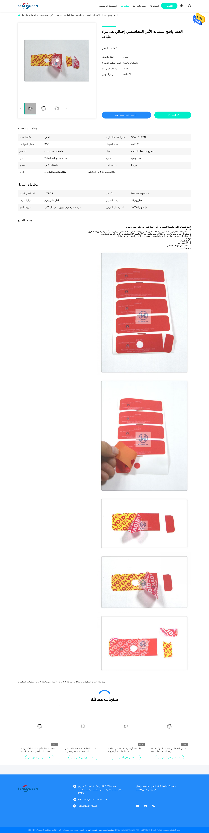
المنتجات (32, 15)
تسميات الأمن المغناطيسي (50, 15)
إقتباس (169, 5)
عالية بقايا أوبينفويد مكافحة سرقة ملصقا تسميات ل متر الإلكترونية (124, 749)
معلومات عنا (139, 6)
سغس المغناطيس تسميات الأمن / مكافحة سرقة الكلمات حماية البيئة (168, 749)
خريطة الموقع (91, 830)
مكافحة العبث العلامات (94, 681)
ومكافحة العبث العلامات (38, 681)
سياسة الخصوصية (106, 830)
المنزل (24, 15)
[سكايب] (147, 806)
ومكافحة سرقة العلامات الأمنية (67, 681)
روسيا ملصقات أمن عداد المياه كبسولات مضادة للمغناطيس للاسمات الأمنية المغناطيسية (38, 750)
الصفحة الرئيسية (108, 6)
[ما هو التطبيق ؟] (139, 806)
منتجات (125, 6)
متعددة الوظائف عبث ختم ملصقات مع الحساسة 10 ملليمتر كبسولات (80, 749)
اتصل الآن (171, 115)
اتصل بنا (154, 6)
